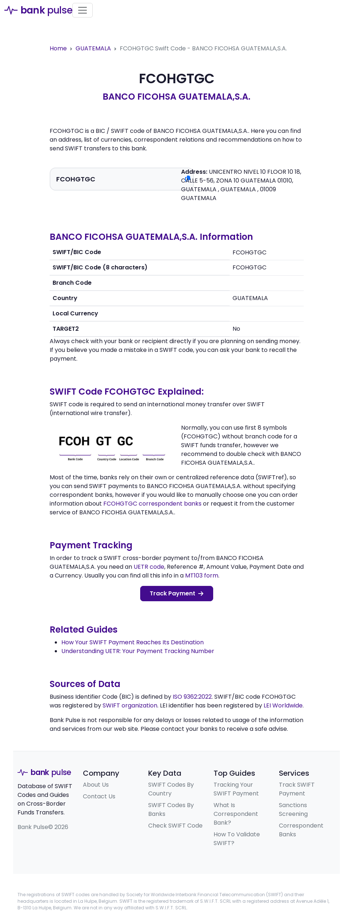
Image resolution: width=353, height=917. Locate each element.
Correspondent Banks (301, 830)
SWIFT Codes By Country (171, 789)
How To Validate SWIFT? (237, 838)
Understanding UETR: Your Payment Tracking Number (137, 651)
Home (58, 48)
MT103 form (201, 575)
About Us (96, 784)
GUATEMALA (93, 48)
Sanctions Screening (293, 809)
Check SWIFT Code (175, 825)
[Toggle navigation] (82, 10)
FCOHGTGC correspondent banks (152, 503)
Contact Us (99, 796)
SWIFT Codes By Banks (171, 809)
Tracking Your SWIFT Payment (236, 789)
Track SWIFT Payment (297, 789)
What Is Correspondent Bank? (236, 814)
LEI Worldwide (283, 705)
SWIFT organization (130, 705)
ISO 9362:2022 (192, 696)
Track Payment (176, 593)
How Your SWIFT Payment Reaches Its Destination (132, 642)
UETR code (149, 567)
